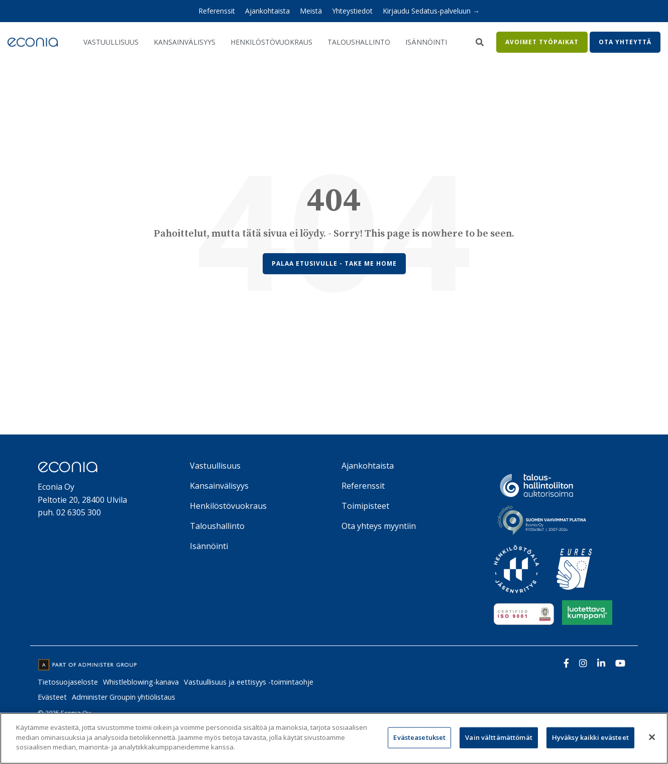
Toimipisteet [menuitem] (365, 505)
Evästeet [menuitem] (52, 697)
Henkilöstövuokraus (271, 42)
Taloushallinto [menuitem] (217, 525)
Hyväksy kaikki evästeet (590, 737)
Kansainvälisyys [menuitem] (219, 485)
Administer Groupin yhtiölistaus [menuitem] (123, 697)
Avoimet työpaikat (542, 42)
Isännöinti (426, 42)
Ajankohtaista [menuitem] (267, 11)
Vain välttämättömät (498, 737)
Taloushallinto (358, 42)
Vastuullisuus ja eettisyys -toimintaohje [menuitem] (248, 682)
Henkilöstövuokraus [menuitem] (228, 505)
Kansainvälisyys (184, 42)
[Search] (479, 42)
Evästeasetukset (419, 737)
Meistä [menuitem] (311, 11)
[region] (334, 738)
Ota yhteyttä (625, 42)
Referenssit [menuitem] (216, 11)
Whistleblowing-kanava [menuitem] (141, 682)
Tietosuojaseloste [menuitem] (68, 682)
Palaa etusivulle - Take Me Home (334, 263)
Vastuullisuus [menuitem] (215, 465)
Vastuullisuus (111, 42)
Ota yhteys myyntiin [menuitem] (379, 525)
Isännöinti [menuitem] (209, 546)
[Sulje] (652, 737)
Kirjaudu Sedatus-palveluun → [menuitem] (431, 11)
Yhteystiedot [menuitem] (352, 11)
